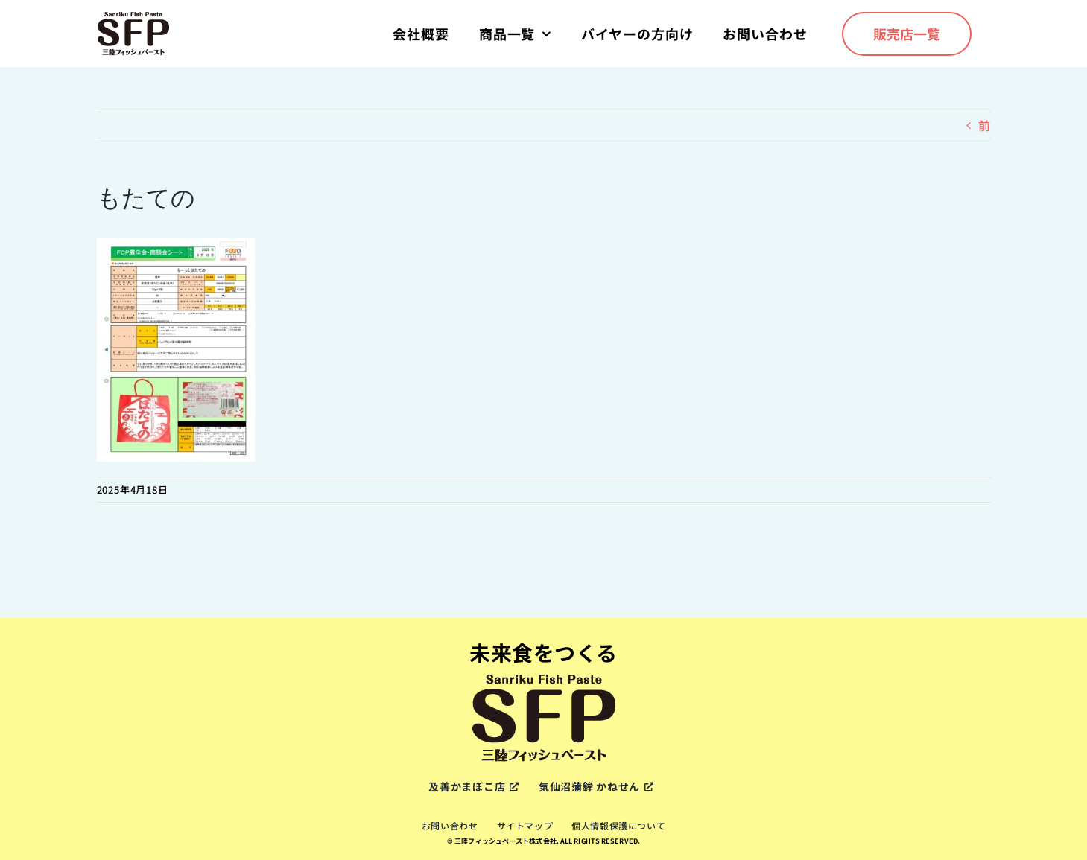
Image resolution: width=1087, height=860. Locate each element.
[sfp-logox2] (133, 16)
